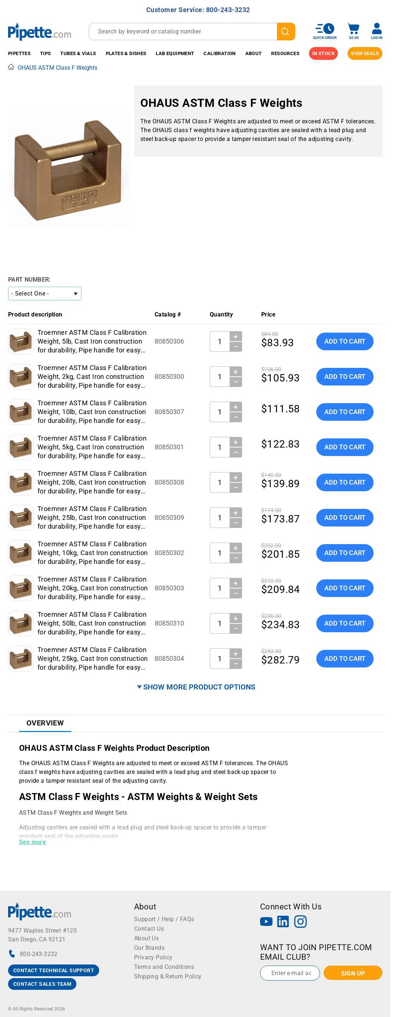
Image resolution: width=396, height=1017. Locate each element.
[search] (286, 31)
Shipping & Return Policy (168, 976)
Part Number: (29, 279)
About (253, 53)
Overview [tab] (45, 723)
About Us (146, 938)
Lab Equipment (175, 53)
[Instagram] (300, 922)
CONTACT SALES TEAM (42, 984)
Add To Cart (345, 341)
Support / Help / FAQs (164, 919)
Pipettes (19, 53)
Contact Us (149, 928)
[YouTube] (266, 922)
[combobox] (192, 31)
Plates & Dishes (126, 53)
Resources (285, 53)
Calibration (219, 53)
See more (32, 842)
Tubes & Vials (78, 53)
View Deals (365, 53)
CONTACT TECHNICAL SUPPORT (53, 970)
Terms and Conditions (164, 966)
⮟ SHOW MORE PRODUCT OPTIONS (196, 687)
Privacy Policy (153, 957)
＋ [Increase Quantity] (236, 336)
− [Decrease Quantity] (236, 346)
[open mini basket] (353, 31)
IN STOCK (323, 53)
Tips (45, 53)
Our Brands (149, 947)
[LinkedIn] (283, 922)
